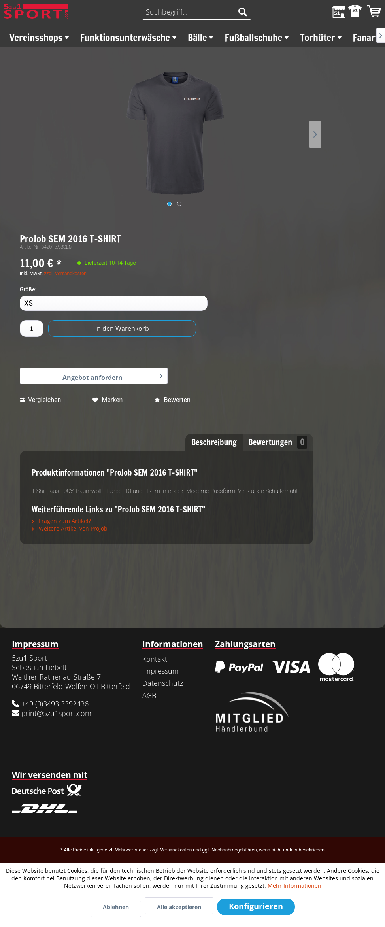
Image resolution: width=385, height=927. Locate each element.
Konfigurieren (256, 906)
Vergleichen (40, 400)
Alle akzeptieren (179, 907)
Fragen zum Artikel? (61, 521)
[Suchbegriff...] (196, 12)
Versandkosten (176, 850)
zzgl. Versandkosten (65, 273)
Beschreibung (213, 442)
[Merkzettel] (334, 12)
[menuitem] (196, 12)
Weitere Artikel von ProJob (70, 528)
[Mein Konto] (353, 12)
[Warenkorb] (372, 12)
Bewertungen (278, 442)
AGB (149, 695)
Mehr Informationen (294, 885)
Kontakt (154, 659)
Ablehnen (116, 907)
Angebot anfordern (112, 376)
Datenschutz (162, 683)
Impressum (160, 671)
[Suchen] (242, 12)
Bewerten (172, 400)
